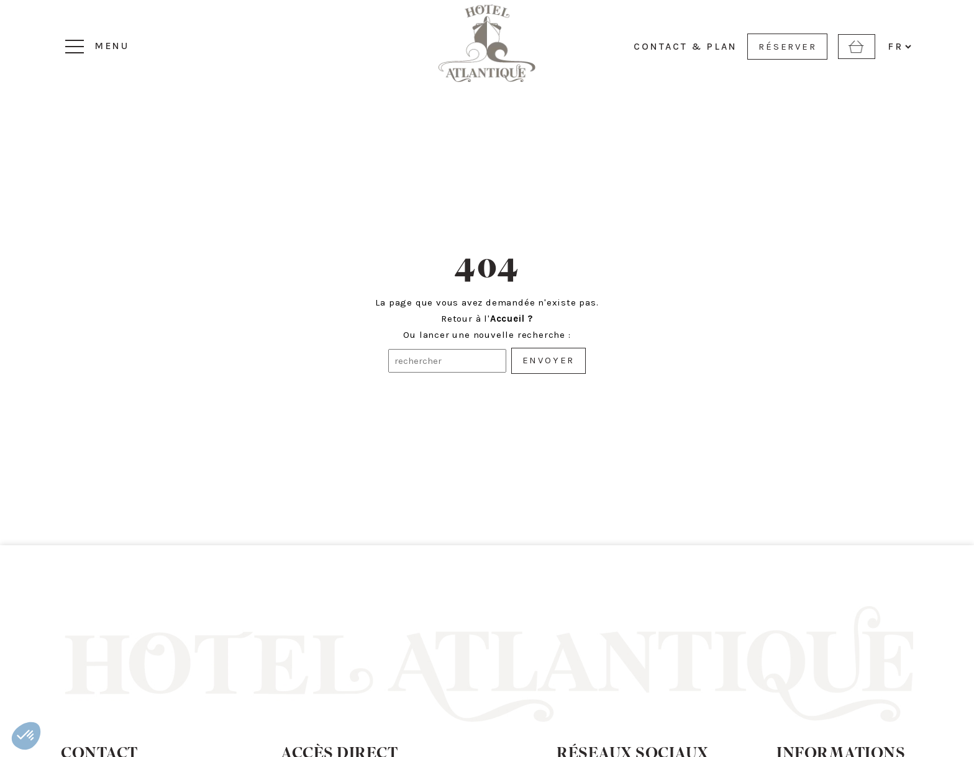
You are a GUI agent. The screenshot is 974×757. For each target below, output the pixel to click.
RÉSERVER (787, 46)
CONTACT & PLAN (685, 46)
